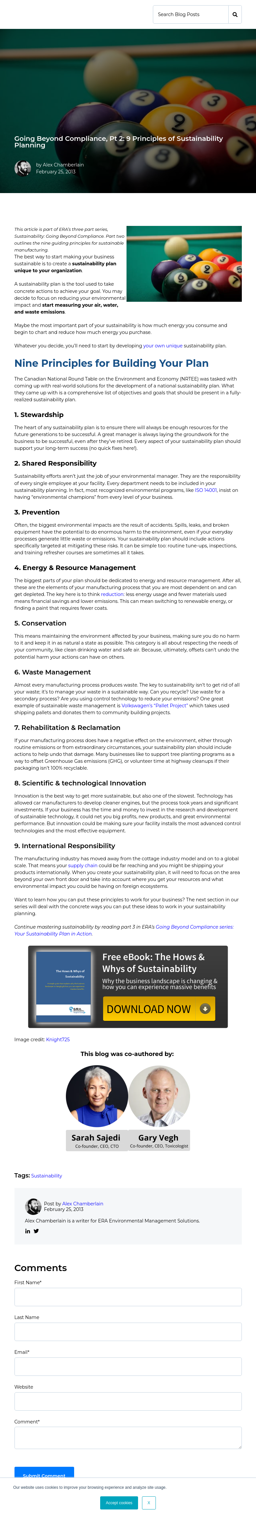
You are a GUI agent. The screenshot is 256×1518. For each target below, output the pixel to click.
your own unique (163, 346)
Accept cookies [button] (119, 1503)
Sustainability (46, 1176)
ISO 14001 (206, 490)
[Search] (191, 14)
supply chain (83, 866)
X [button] (149, 1503)
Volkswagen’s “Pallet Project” (155, 706)
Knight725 (58, 1040)
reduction (112, 594)
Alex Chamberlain (63, 165)
